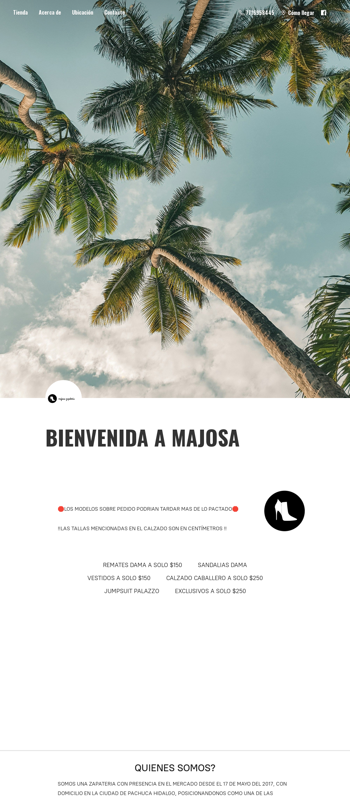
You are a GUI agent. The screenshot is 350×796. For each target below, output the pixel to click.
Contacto (114, 12)
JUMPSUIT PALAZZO (131, 591)
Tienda (20, 12)
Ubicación (82, 12)
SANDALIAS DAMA (222, 565)
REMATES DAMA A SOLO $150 (142, 565)
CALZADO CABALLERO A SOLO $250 (214, 578)
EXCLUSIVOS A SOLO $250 (210, 591)
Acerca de (50, 12)
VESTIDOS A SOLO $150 (119, 578)
